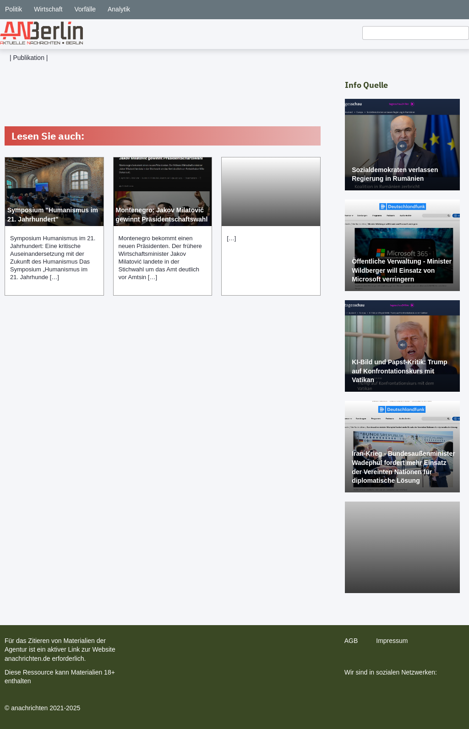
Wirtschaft (48, 9)
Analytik (119, 9)
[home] (41, 33)
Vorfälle (85, 9)
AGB (351, 640)
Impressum (392, 640)
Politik (13, 9)
